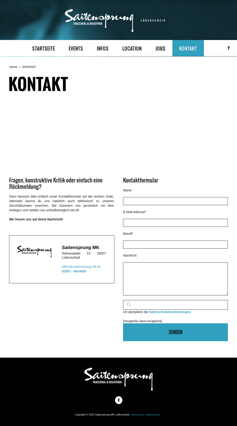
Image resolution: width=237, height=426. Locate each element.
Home (13, 67)
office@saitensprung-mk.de (81, 266)
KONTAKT (188, 48)
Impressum (138, 414)
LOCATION (132, 48)
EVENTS (76, 48)
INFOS (103, 48)
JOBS (160, 48)
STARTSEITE (43, 48)
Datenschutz (153, 414)
